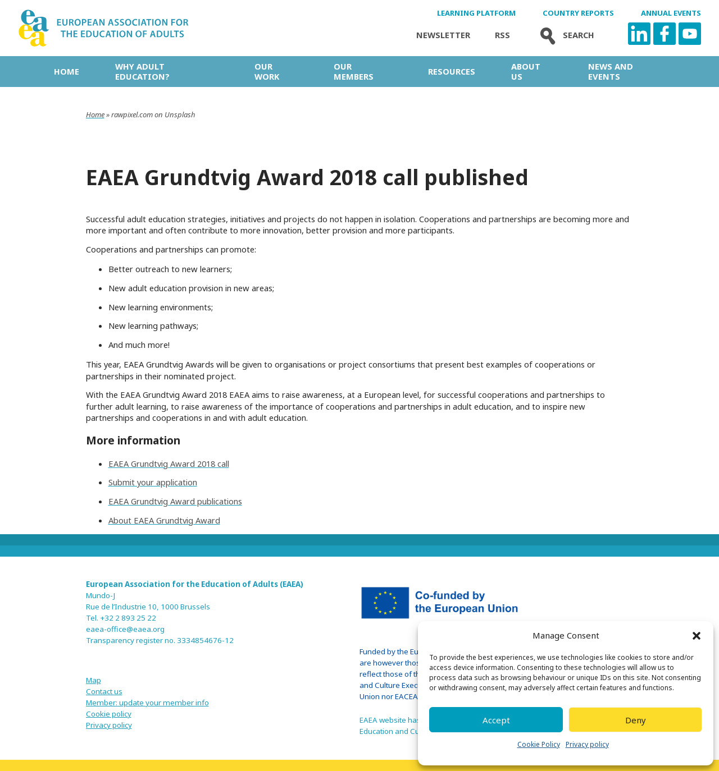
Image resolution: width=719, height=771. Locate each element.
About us (525, 71)
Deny (635, 720)
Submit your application (152, 482)
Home (66, 71)
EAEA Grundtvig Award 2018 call (168, 463)
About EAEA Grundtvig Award (164, 520)
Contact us (104, 691)
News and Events (610, 71)
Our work (266, 71)
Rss (502, 35)
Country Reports (578, 13)
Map (93, 680)
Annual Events (671, 13)
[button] (696, 635)
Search (564, 35)
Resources (451, 71)
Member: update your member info (147, 702)
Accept (496, 720)
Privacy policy (587, 744)
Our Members (354, 71)
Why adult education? (142, 71)
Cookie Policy (538, 744)
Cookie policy (108, 714)
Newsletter (443, 35)
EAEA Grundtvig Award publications (175, 501)
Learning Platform (476, 13)
